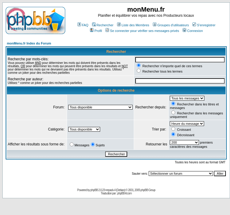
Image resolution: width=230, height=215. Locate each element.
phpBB (94, 190)
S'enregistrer (203, 25)
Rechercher (103, 25)
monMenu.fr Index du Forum (29, 43)
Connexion (193, 31)
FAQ (82, 25)
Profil (96, 31)
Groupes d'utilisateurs (171, 25)
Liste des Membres (133, 25)
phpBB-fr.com (124, 193)
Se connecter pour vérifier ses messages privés (142, 31)
